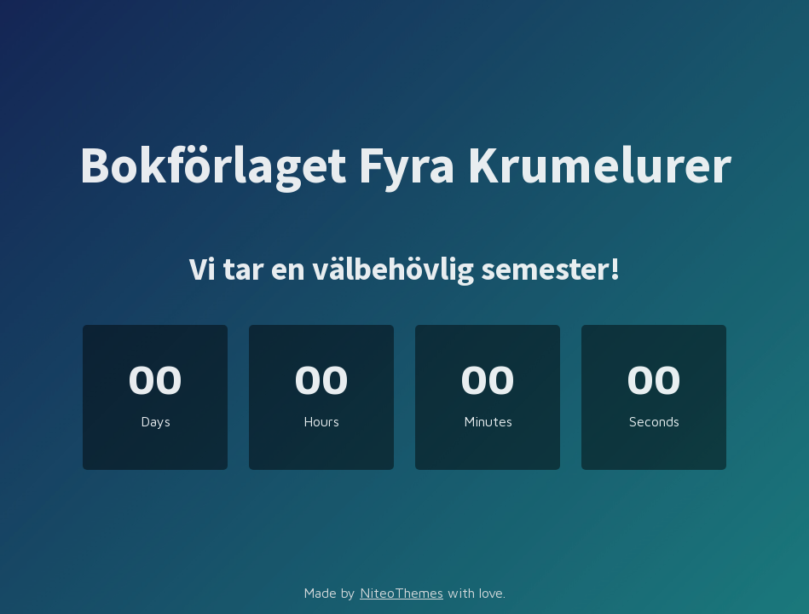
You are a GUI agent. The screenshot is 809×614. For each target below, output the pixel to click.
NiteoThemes (401, 592)
